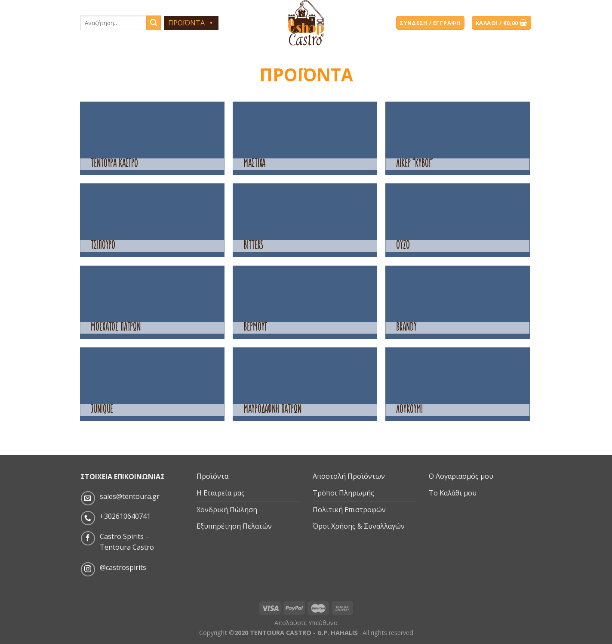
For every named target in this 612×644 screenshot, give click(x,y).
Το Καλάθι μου (453, 493)
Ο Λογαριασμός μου (461, 476)
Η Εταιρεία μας (221, 493)
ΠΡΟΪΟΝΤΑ (191, 23)
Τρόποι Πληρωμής (343, 493)
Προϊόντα (212, 476)
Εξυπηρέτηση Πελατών (234, 526)
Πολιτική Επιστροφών (349, 509)
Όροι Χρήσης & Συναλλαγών (359, 526)
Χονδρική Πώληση (227, 509)
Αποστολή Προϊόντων (349, 476)
